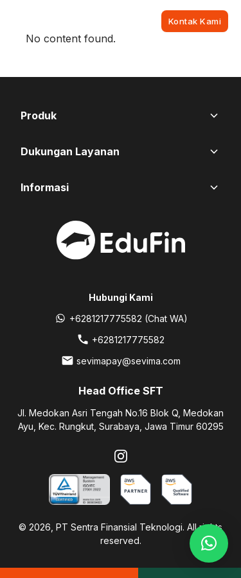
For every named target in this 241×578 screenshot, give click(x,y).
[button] (209, 543)
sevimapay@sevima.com (128, 360)
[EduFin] (73, 21)
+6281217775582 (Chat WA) (128, 318)
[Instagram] (121, 456)
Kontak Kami (195, 21)
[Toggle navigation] (19, 21)
